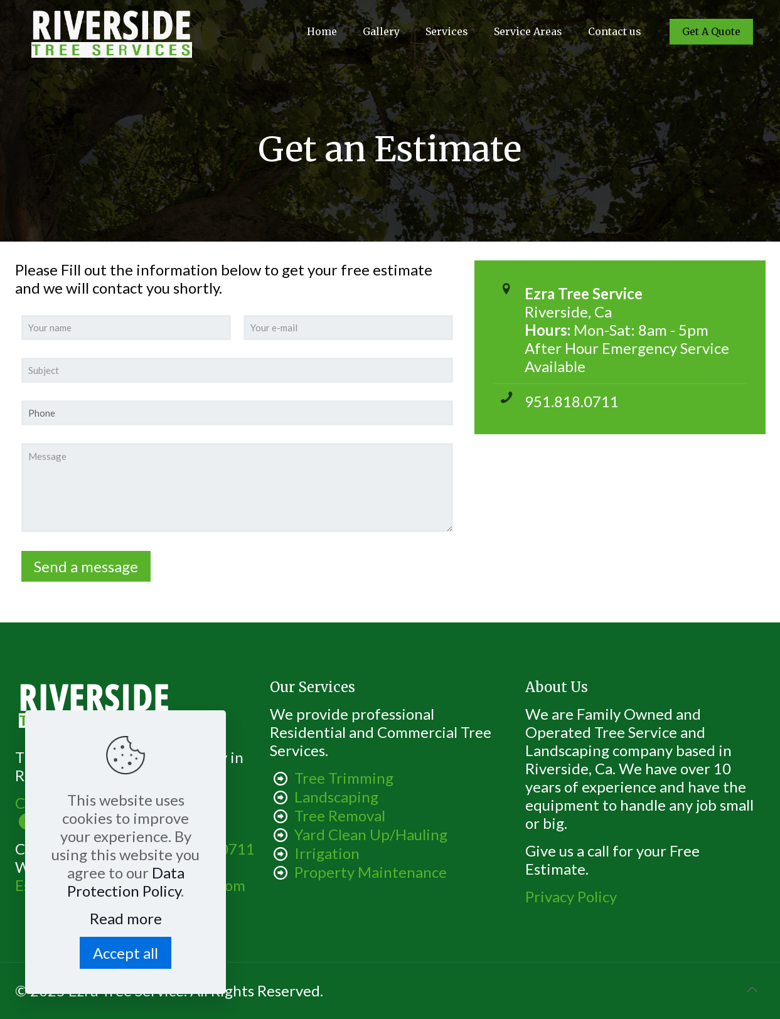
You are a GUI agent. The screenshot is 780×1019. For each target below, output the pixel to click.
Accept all (125, 953)
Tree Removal (339, 815)
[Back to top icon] (752, 989)
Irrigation (327, 853)
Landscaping (336, 796)
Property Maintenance (370, 872)
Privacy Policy (571, 896)
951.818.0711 (572, 401)
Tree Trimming (343, 778)
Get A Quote (711, 31)
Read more (126, 918)
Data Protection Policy (125, 881)
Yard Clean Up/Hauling (370, 834)
